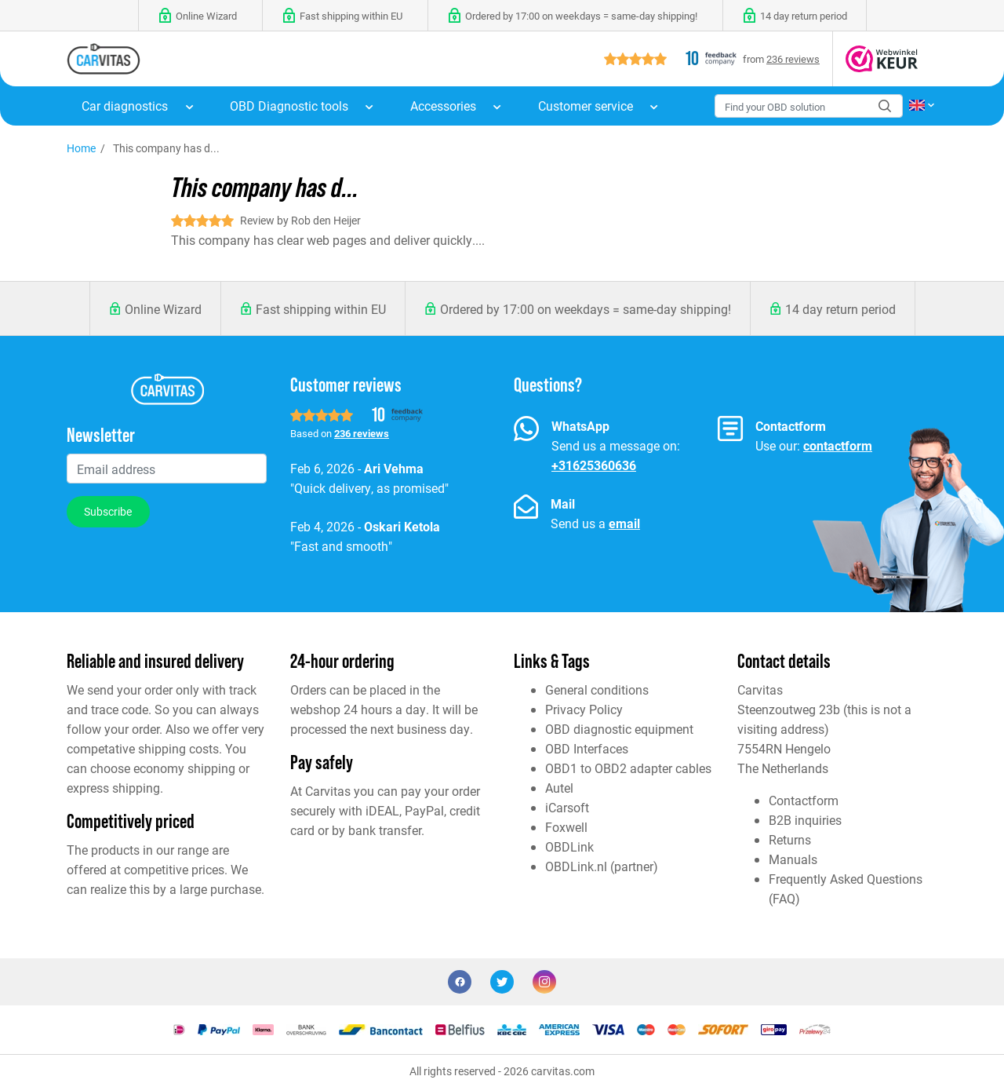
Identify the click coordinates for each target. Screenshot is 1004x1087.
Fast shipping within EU (321, 309)
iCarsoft (567, 807)
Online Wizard (163, 309)
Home (81, 147)
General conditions (597, 689)
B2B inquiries (805, 820)
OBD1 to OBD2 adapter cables (628, 768)
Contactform (803, 800)
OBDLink (569, 846)
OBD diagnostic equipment (619, 728)
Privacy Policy (584, 709)
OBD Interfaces (586, 748)
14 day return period (840, 309)
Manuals (793, 859)
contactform (837, 445)
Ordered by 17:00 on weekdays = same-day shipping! (585, 309)
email (624, 523)
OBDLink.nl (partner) (601, 866)
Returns (790, 839)
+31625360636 (593, 465)
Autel (559, 787)
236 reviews (793, 58)
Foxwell (566, 827)
